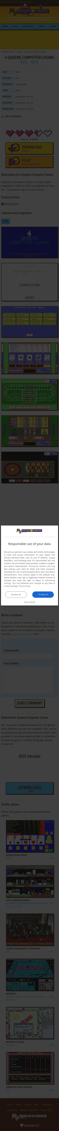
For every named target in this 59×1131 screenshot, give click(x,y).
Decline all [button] (16, 594)
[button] (29, 602)
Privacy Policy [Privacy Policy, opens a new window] (24, 586)
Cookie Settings (11, 586)
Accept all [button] (43, 594)
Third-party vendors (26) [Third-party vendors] (39, 566)
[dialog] (29, 566)
